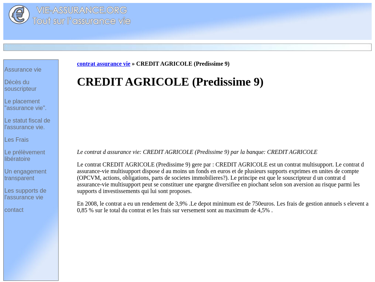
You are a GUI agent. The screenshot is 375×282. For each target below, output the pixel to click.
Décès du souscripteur (20, 85)
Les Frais (16, 140)
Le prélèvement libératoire (24, 155)
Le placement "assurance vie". (25, 104)
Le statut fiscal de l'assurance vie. (27, 123)
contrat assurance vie (103, 64)
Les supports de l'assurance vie (25, 194)
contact (14, 210)
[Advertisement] (108, 120)
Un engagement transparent (25, 174)
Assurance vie (23, 69)
